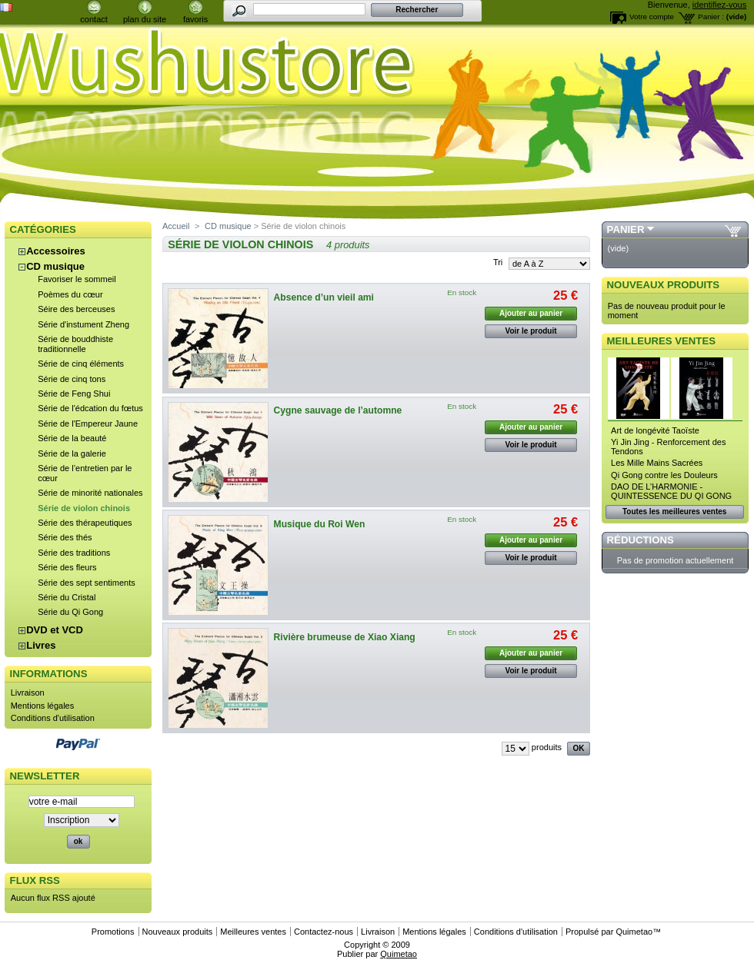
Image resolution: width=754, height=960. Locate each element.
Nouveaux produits (663, 285)
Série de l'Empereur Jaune (88, 423)
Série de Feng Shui (74, 393)
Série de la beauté (72, 438)
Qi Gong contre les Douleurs (664, 475)
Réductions (640, 540)
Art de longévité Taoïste (655, 430)
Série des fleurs (67, 567)
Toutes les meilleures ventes (674, 511)
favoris (195, 19)
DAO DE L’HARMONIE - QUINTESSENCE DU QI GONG (671, 491)
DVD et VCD (54, 630)
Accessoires (55, 251)
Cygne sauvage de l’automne (338, 410)
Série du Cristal (66, 597)
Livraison (28, 692)
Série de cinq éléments (81, 363)
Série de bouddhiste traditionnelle (75, 344)
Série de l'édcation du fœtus (90, 408)
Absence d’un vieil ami (324, 297)
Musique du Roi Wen (319, 524)
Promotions (113, 931)
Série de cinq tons (71, 379)
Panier (626, 229)
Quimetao (634, 931)
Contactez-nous (323, 931)
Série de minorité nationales (90, 492)
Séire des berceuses (76, 309)
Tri (497, 262)
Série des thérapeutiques (85, 522)
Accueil (175, 226)
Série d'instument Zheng (83, 324)
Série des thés (65, 537)
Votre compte (651, 16)
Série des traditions (74, 552)
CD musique (55, 266)
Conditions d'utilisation (53, 717)
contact (93, 19)
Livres (40, 645)
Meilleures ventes (661, 341)
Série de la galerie (72, 453)
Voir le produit (531, 331)
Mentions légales (43, 705)
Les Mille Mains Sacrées (656, 462)
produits (547, 747)
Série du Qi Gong (70, 611)
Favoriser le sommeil (76, 279)
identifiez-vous (719, 4)
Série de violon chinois (84, 508)
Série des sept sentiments (86, 582)
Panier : (711, 16)
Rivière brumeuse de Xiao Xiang (344, 637)
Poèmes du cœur (70, 294)
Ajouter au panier (530, 313)
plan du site (144, 19)
